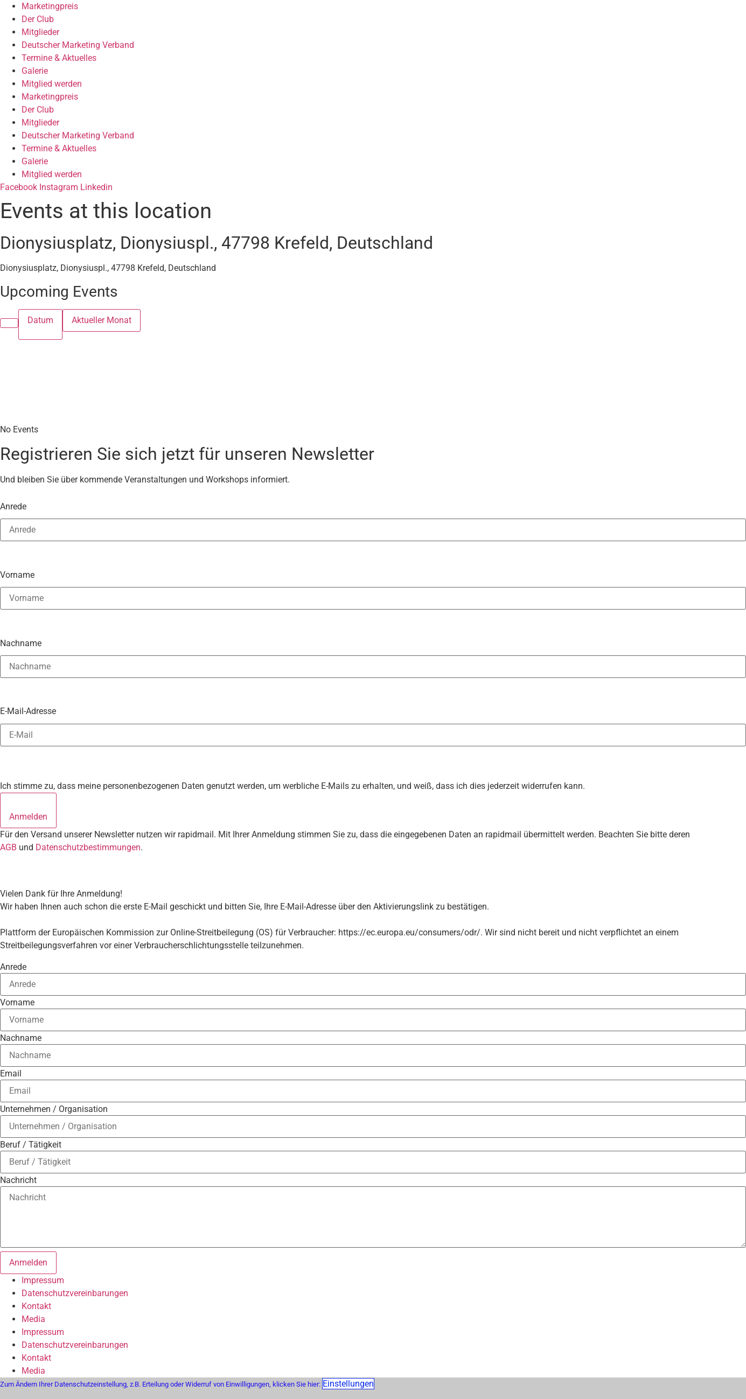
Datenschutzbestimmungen (88, 847)
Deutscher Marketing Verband (78, 45)
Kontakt (36, 1306)
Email (11, 1073)
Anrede (13, 506)
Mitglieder (40, 32)
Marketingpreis (50, 6)
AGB (8, 847)
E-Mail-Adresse (28, 711)
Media (33, 1319)
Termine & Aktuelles (59, 58)
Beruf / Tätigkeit (30, 1145)
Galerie (35, 71)
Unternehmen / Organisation (54, 1109)
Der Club (38, 19)
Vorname (17, 574)
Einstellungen (348, 1384)
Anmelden (28, 817)
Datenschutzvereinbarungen (75, 1293)
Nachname (20, 643)
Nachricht (18, 1180)
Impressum (43, 1280)
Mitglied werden (52, 84)
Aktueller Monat (101, 320)
